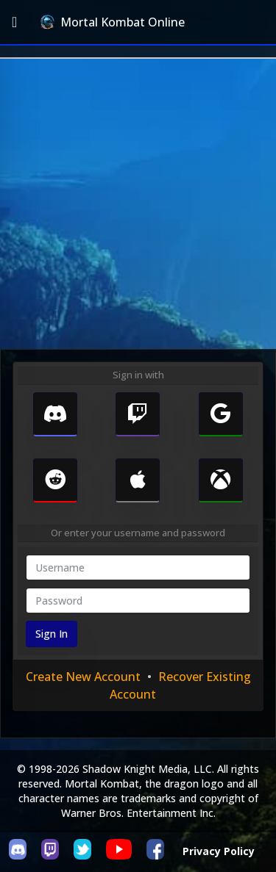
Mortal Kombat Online (112, 22)
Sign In (51, 634)
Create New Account (83, 677)
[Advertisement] (138, 204)
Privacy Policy (219, 851)
